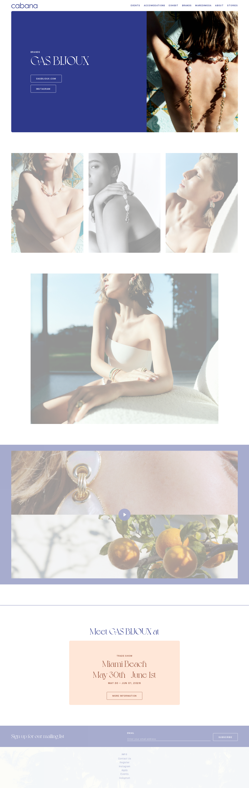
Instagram (43, 88)
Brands (187, 5)
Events (135, 5)
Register (125, 762)
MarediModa (203, 5)
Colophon (124, 778)
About (219, 5)
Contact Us (124, 758)
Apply (125, 770)
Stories (232, 5)
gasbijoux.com (46, 78)
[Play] (124, 515)
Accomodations (154, 5)
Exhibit (173, 5)
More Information (124, 695)
